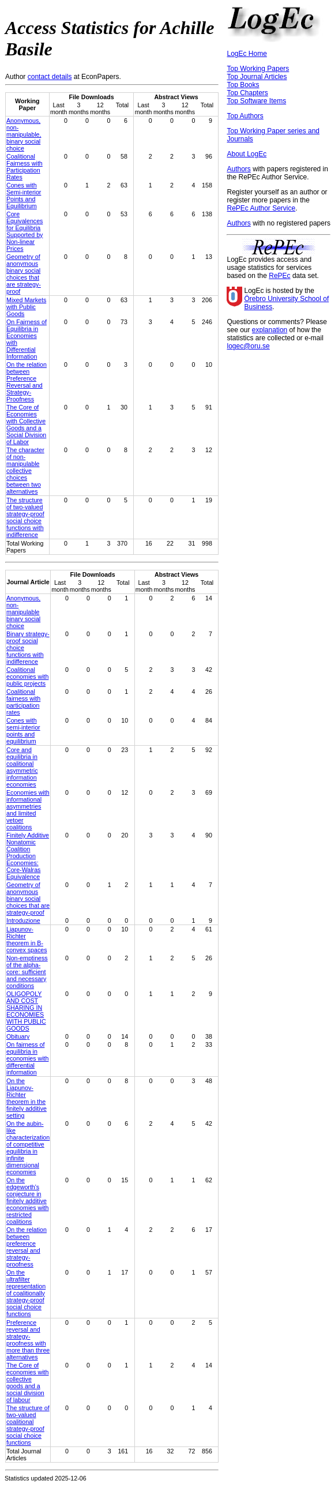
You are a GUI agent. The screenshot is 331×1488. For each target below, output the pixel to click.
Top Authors (245, 116)
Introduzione (23, 920)
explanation (269, 330)
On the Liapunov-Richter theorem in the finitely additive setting (26, 1098)
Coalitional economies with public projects (27, 676)
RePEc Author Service (261, 208)
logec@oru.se (248, 346)
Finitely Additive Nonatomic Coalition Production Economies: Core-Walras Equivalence (27, 856)
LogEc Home (246, 54)
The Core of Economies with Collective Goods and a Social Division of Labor (26, 424)
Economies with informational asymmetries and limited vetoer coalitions (28, 810)
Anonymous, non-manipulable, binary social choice (23, 134)
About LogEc (246, 154)
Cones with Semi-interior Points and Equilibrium (23, 195)
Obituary (17, 1036)
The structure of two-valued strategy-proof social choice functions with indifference (25, 517)
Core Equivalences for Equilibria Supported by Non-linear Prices (24, 231)
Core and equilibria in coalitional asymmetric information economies (21, 767)
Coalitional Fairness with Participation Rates (24, 167)
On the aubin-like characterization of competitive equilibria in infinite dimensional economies (28, 1147)
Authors (238, 169)
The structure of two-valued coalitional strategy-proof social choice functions (28, 1425)
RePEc (279, 276)
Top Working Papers (258, 69)
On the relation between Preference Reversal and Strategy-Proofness (26, 382)
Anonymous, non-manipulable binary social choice (23, 612)
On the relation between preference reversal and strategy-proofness (26, 1247)
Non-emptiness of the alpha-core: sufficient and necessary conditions (27, 972)
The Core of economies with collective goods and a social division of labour (27, 1382)
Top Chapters (247, 93)
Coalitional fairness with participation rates (23, 702)
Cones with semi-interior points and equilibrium (23, 731)
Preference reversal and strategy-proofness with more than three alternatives (28, 1340)
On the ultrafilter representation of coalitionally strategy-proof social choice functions (26, 1293)
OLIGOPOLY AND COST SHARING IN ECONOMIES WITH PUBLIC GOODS (26, 1011)
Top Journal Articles (257, 77)
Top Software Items (256, 101)
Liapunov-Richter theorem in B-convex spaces (26, 939)
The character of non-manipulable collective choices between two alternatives (25, 470)
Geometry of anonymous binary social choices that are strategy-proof (23, 274)
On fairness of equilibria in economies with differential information (27, 1058)
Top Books (243, 85)
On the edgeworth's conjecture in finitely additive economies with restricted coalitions (27, 1201)
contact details (50, 77)
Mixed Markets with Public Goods (26, 306)
